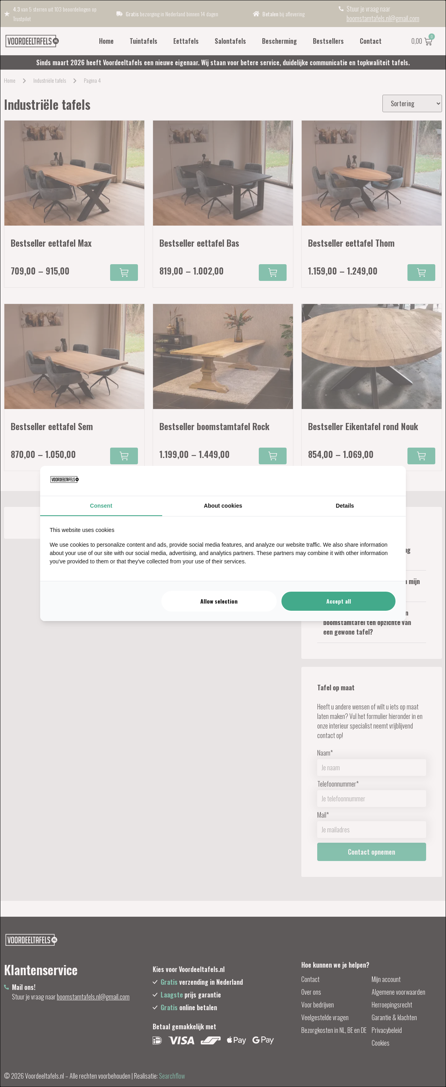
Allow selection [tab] (219, 601)
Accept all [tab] (338, 601)
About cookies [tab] (223, 506)
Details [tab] (345, 506)
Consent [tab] (101, 506)
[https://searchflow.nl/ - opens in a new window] (386, 480)
